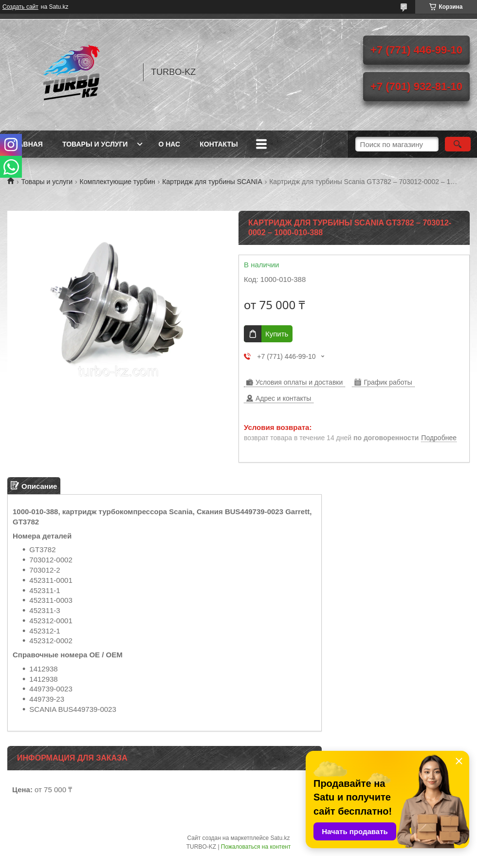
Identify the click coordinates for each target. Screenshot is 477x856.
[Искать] (458, 144)
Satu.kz (280, 838)
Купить (276, 334)
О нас (169, 144)
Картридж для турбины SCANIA (212, 182)
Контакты (219, 144)
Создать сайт (20, 6)
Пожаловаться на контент (256, 846)
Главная (26, 144)
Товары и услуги (95, 144)
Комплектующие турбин (117, 182)
